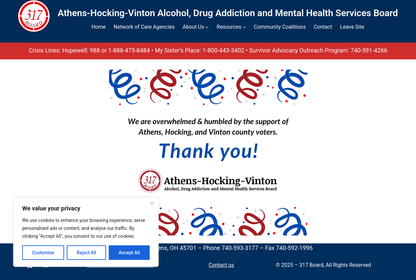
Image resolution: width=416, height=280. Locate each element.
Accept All (129, 252)
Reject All (86, 252)
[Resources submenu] (244, 27)
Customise (43, 252)
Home (99, 27)
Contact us (221, 265)
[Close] (152, 203)
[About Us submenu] (207, 27)
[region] (86, 232)
